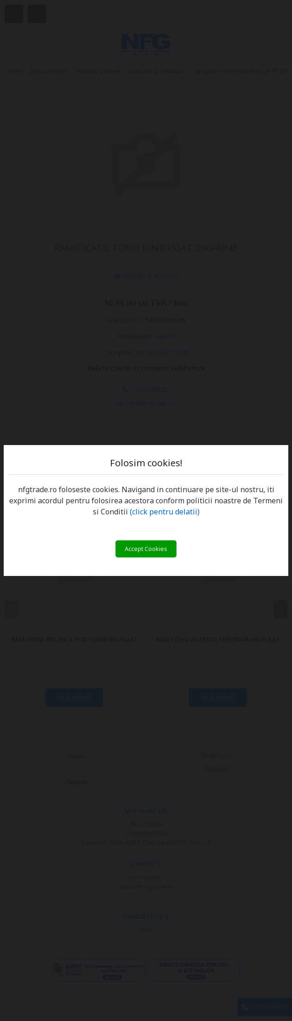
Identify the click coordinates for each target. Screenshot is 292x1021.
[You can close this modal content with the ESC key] (146, 510)
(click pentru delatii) (165, 512)
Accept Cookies (146, 549)
